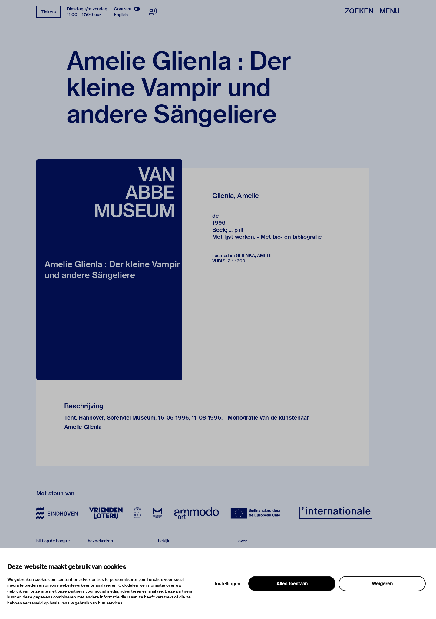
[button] (109, 269)
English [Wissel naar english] (121, 14)
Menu (390, 11)
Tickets (48, 12)
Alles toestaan (292, 584)
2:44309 (236, 261)
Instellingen (227, 584)
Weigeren (382, 584)
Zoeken (359, 11)
